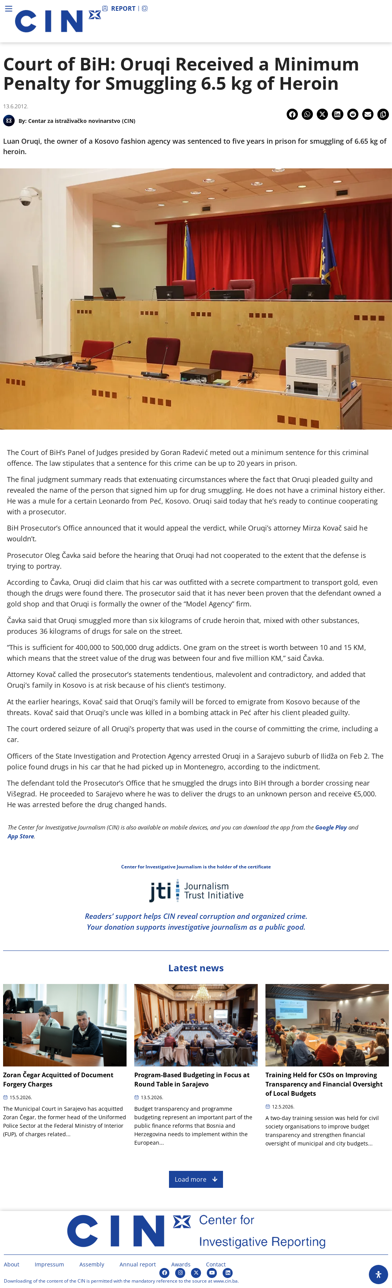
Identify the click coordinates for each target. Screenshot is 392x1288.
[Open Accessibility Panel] (378, 1274)
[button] (292, 114)
